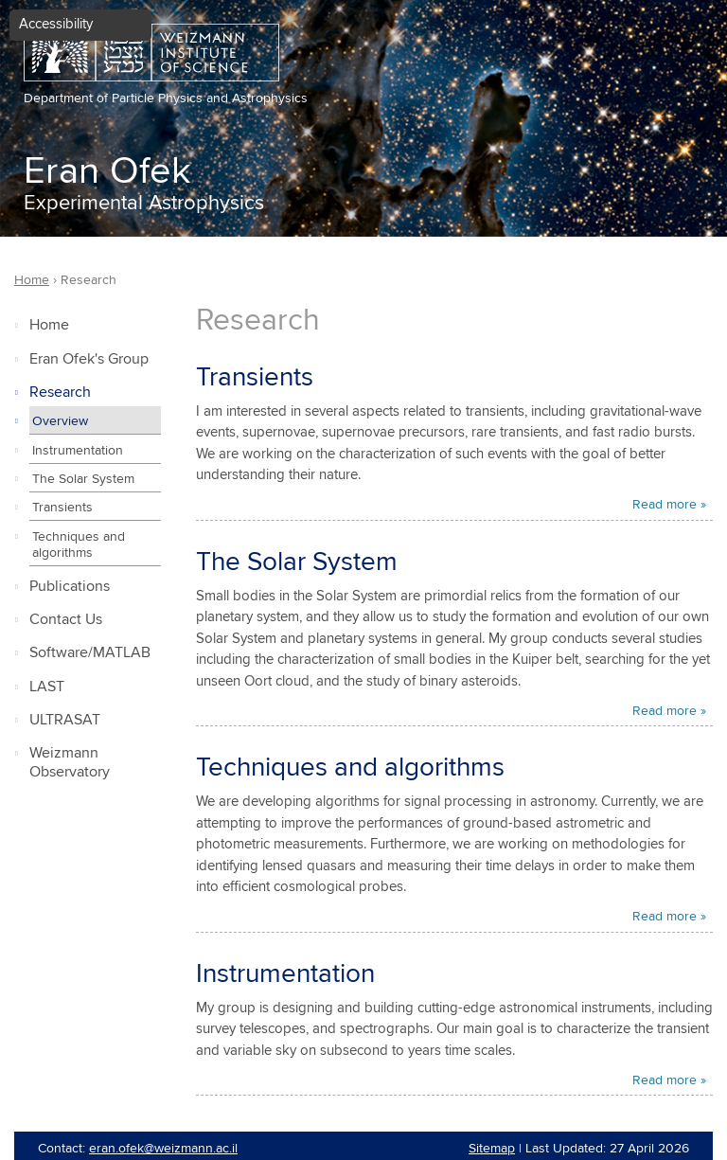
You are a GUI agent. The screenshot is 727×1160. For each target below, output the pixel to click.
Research (60, 393)
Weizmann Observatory (69, 762)
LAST (46, 687)
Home (49, 325)
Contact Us (65, 620)
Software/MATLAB (90, 653)
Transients (62, 507)
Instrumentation (77, 450)
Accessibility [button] (56, 24)
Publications (69, 587)
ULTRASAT (64, 720)
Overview (60, 421)
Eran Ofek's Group (89, 359)
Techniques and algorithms (78, 545)
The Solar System (83, 479)
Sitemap (492, 1148)
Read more (664, 504)
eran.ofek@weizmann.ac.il (163, 1148)
